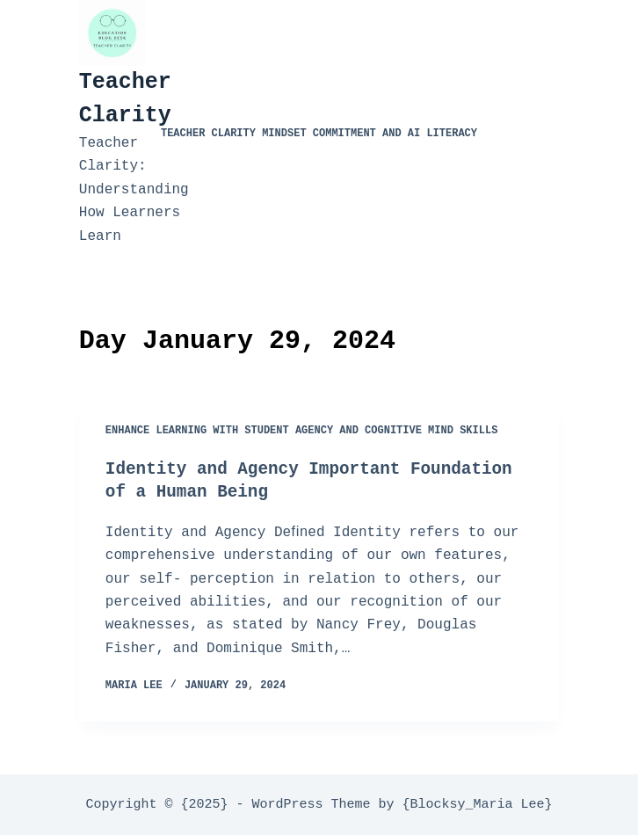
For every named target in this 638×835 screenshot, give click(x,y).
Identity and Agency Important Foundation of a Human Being (316, 480)
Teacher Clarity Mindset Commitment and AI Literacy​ (319, 134)
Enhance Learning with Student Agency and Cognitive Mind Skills (301, 431)
